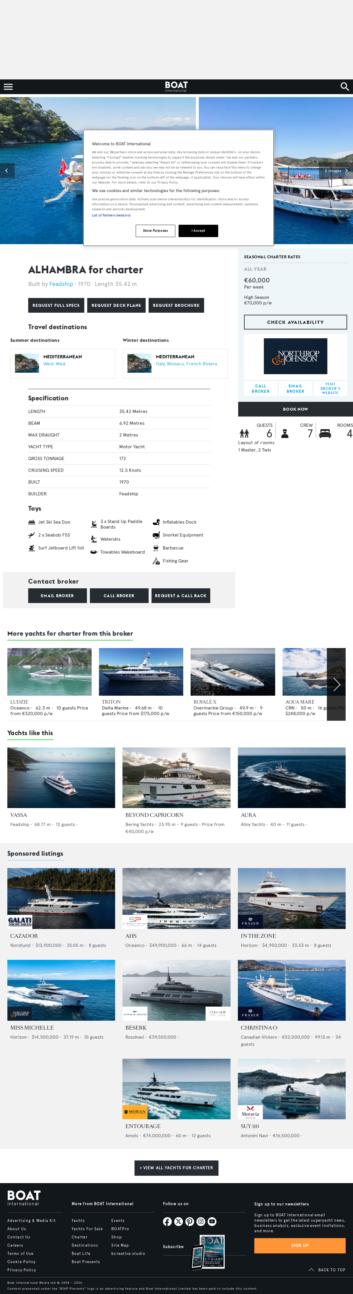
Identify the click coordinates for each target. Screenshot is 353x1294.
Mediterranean (62, 356)
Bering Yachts (139, 824)
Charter (80, 1237)
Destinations (85, 1245)
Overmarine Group (213, 708)
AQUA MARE (300, 702)
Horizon (249, 945)
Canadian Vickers (259, 1037)
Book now (295, 409)
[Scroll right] (336, 684)
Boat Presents (86, 1262)
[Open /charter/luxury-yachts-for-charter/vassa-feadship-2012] (61, 777)
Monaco (175, 364)
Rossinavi (134, 1037)
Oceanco (19, 708)
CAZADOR (24, 936)
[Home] (176, 86)
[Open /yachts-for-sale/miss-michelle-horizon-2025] (61, 990)
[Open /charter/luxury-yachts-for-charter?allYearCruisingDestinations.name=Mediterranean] (27, 364)
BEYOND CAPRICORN (154, 815)
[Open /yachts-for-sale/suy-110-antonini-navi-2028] (292, 1089)
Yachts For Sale (87, 1229)
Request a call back (180, 595)
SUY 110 (250, 1126)
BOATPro (120, 1229)
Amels (131, 1135)
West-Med (54, 364)
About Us (16, 1229)
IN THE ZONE (258, 936)
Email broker (57, 595)
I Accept (198, 231)
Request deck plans (116, 305)
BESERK (136, 1027)
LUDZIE (19, 702)
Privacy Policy (21, 1270)
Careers (15, 1245)
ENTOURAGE (143, 1126)
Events (118, 1220)
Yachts (78, 1220)
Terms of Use (20, 1253)
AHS (131, 936)
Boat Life (81, 1253)
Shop (116, 1237)
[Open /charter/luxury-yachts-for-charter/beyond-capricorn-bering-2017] (176, 777)
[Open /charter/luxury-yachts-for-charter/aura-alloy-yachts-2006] (292, 777)
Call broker (119, 595)
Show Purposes (155, 231)
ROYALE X (205, 702)
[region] (178, 187)
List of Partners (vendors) (111, 215)
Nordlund (20, 945)
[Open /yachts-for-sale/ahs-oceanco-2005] (176, 898)
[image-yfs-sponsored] (19, 927)
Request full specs (56, 305)
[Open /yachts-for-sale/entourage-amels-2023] (176, 1089)
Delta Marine (115, 708)
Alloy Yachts (253, 824)
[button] (7, 170)
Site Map (120, 1245)
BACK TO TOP (332, 1270)
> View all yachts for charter (176, 1167)
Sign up (300, 1245)
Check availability (295, 322)
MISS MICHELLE (32, 1027)
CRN (290, 708)
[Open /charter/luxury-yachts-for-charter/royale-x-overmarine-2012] (233, 672)
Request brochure (176, 305)
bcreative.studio (128, 1253)
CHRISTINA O (259, 1027)
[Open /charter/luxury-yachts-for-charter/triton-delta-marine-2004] (141, 672)
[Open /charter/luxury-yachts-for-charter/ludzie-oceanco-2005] (49, 672)
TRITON (111, 702)
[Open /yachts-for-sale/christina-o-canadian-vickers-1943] (292, 990)
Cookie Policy (21, 1262)
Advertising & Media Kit (31, 1220)
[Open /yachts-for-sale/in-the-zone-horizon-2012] (292, 898)
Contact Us (18, 1237)
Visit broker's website (330, 388)
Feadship (62, 284)
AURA (248, 815)
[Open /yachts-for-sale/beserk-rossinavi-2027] (176, 990)
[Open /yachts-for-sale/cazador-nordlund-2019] (61, 898)
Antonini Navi (254, 1135)
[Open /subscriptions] (203, 1253)
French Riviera (201, 364)
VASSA (18, 815)
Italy (160, 364)
